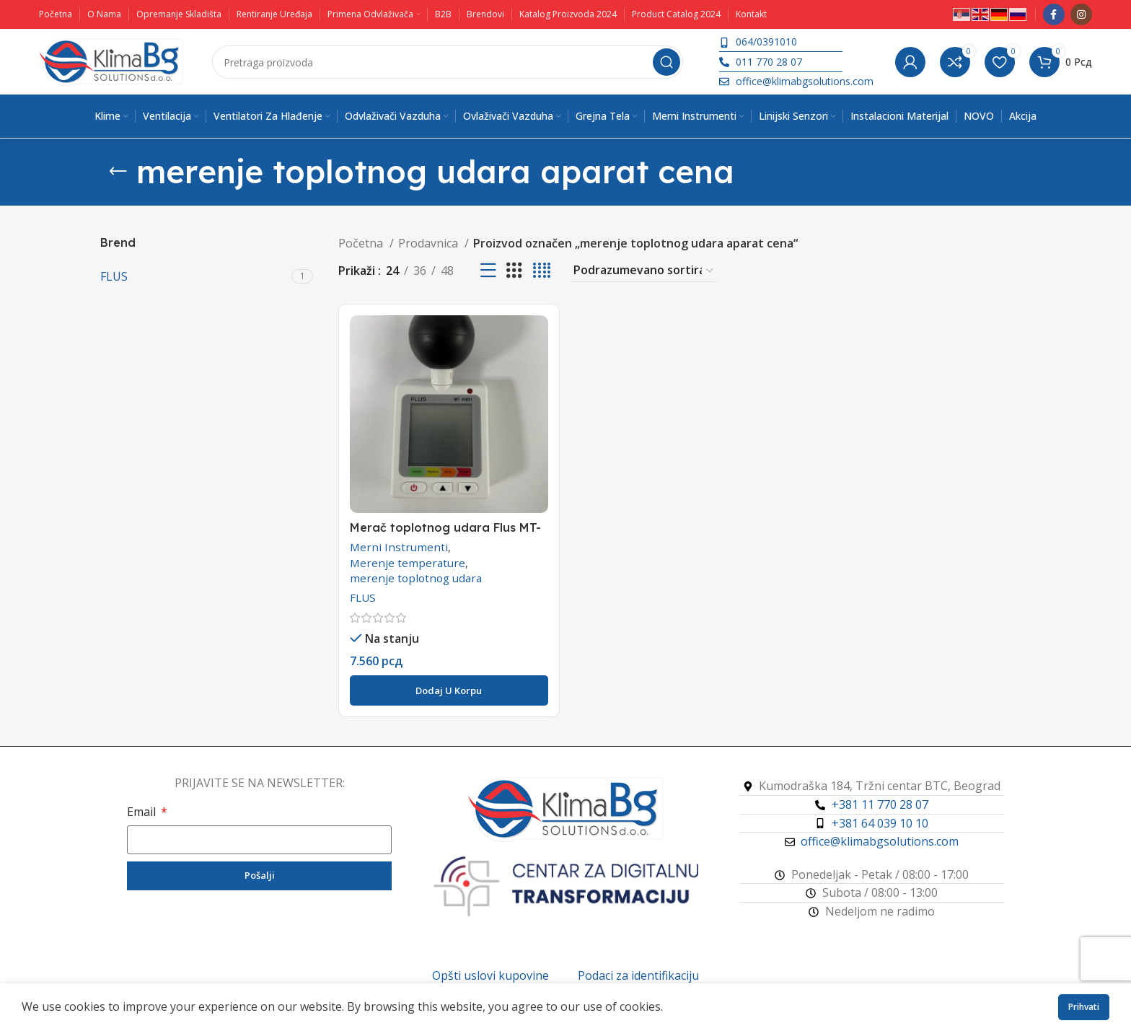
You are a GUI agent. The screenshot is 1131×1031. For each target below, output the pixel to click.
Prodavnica (429, 243)
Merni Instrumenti (399, 547)
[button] (449, 690)
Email (143, 812)
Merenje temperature (407, 563)
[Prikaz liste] (488, 270)
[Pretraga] (447, 62)
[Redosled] (644, 270)
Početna (362, 243)
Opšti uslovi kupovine (490, 975)
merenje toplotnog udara (416, 578)
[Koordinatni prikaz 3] (514, 270)
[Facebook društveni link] (1054, 14)
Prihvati (1083, 1007)
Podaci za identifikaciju (638, 975)
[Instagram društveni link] (1081, 14)
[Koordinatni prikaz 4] (541, 270)
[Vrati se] (118, 171)
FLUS (363, 597)
